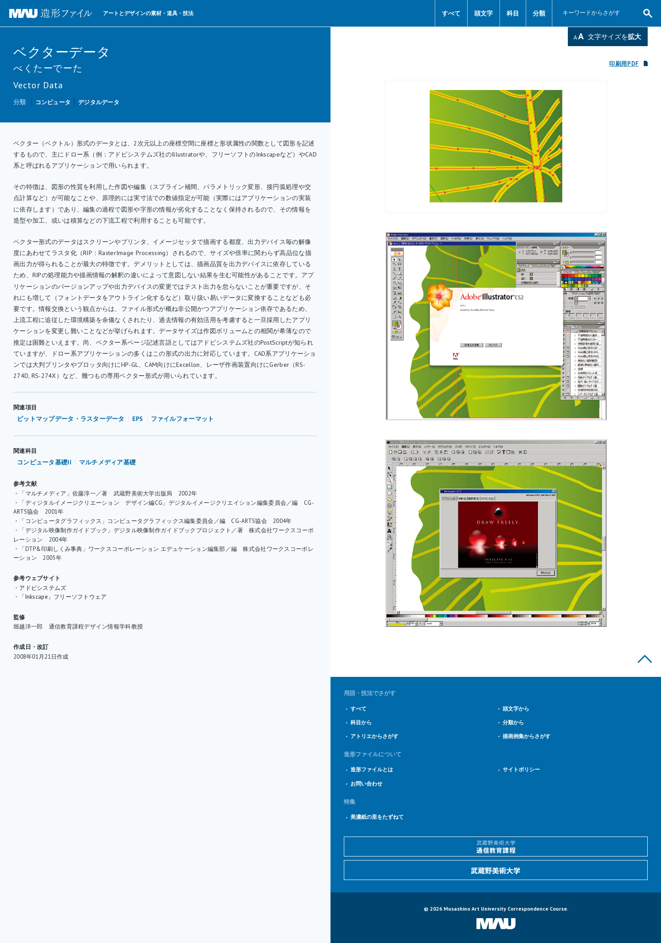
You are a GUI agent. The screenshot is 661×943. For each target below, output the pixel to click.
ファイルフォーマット (182, 419)
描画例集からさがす (527, 736)
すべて (451, 13)
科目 (513, 13)
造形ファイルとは (371, 769)
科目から (361, 722)
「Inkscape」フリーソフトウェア (62, 597)
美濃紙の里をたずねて (377, 816)
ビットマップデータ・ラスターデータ (71, 419)
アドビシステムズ (42, 588)
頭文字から (516, 708)
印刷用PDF (624, 63)
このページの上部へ (644, 659)
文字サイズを (614, 36)
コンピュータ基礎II (44, 462)
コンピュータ (53, 102)
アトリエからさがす (374, 736)
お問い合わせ (366, 783)
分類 (539, 13)
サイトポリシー (521, 769)
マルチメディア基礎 (107, 462)
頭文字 (483, 13)
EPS (137, 419)
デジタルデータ (98, 102)
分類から (513, 722)
